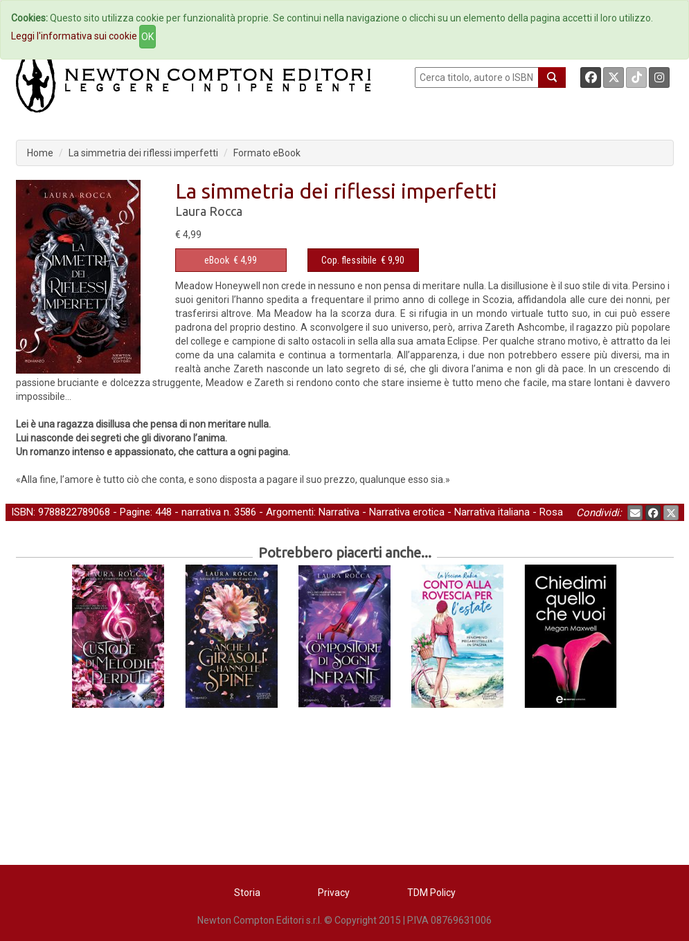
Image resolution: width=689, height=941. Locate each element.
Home (40, 152)
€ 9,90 (362, 260)
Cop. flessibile (349, 260)
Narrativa (339, 512)
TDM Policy (431, 892)
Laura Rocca (208, 211)
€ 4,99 (230, 260)
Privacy (334, 892)
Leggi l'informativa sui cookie (74, 36)
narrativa (201, 512)
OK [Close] (147, 36)
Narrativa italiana (492, 512)
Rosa (551, 512)
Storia (247, 892)
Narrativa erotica (407, 512)
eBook (216, 260)
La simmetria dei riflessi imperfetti (143, 152)
